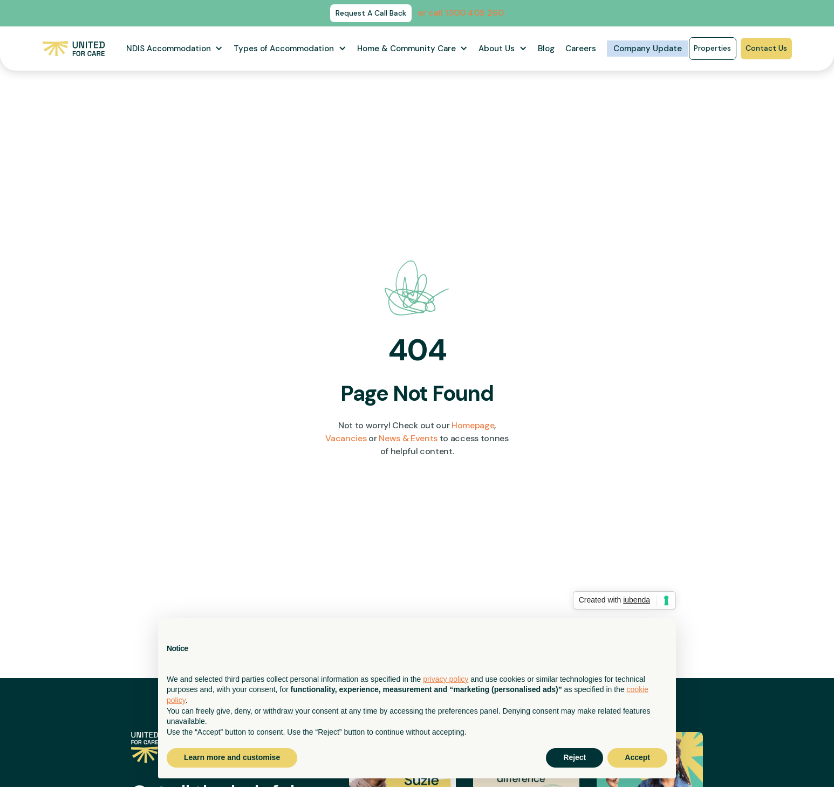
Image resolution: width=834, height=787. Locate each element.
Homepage (473, 425)
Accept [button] (637, 757)
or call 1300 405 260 (461, 12)
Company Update (647, 48)
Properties (712, 48)
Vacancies (345, 438)
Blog (546, 48)
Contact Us (766, 48)
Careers (580, 48)
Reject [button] (574, 757)
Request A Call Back (371, 13)
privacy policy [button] (445, 679)
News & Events (408, 438)
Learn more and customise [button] (232, 757)
